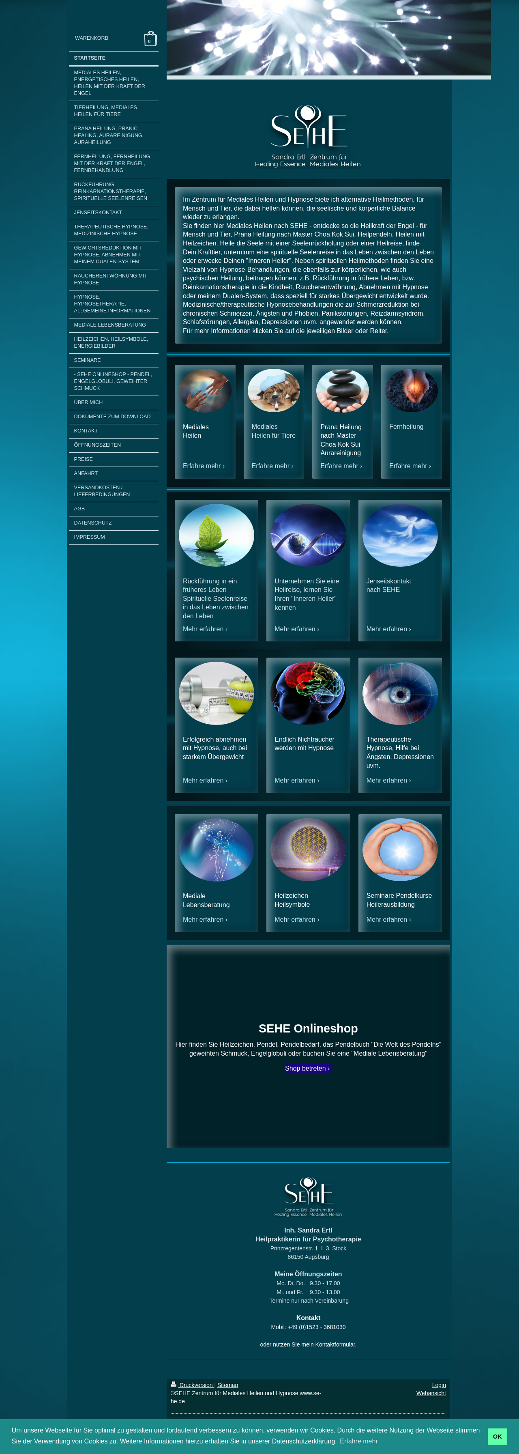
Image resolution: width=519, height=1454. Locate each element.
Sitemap (227, 1385)
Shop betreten (305, 1068)
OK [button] (497, 1436)
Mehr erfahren (203, 629)
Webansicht (431, 1393)
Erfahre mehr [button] (358, 1441)
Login (439, 1385)
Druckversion (192, 1385)
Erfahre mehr (202, 465)
